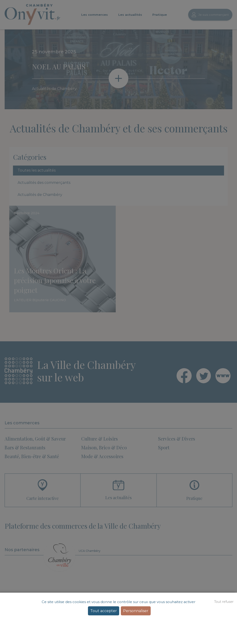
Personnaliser (135, 611)
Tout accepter (103, 611)
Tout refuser (224, 602)
